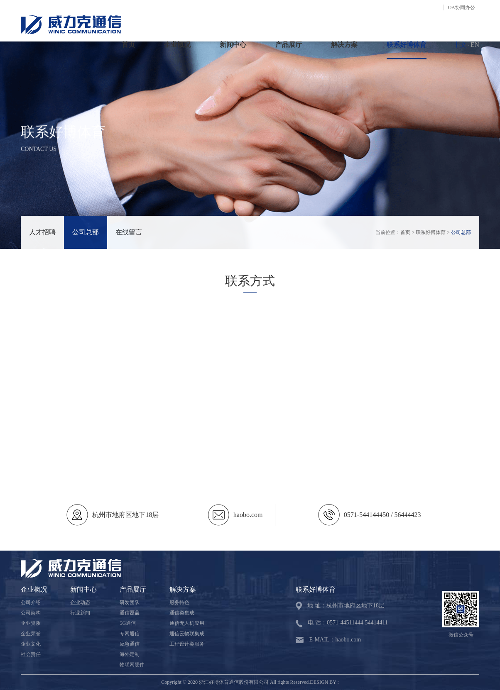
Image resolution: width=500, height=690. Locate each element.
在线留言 (128, 232)
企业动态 (80, 602)
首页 (128, 44)
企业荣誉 (31, 633)
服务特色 (179, 602)
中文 (460, 44)
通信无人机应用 (186, 623)
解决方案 (344, 44)
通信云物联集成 (186, 633)
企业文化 (31, 644)
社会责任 (31, 654)
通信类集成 (181, 613)
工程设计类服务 (186, 644)
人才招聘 (42, 232)
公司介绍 (31, 602)
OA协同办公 (461, 7)
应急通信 (130, 644)
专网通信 (130, 633)
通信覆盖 (130, 613)
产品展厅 (288, 44)
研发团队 (130, 602)
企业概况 (177, 44)
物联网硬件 (132, 665)
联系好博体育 (406, 44)
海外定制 (130, 654)
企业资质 (31, 623)
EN (475, 44)
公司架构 (31, 613)
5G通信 (128, 623)
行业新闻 (80, 613)
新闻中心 (233, 44)
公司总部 (85, 232)
